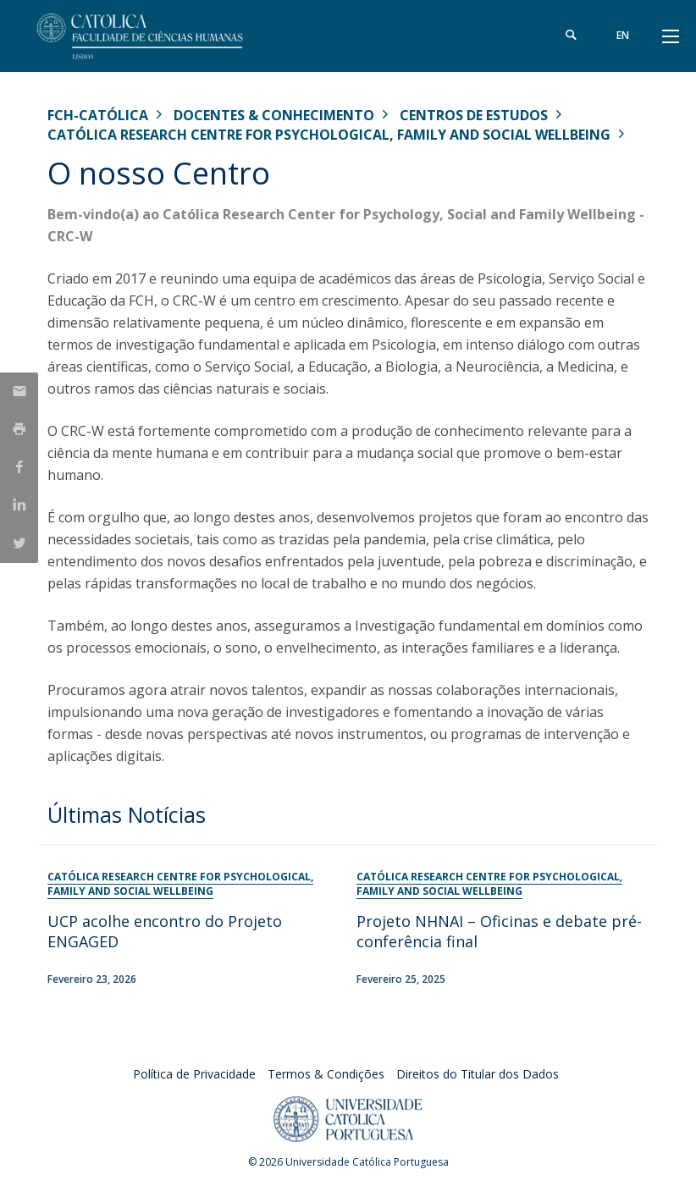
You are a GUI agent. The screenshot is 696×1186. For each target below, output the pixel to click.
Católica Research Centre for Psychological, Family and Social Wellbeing (328, 134)
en (622, 35)
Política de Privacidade (194, 1074)
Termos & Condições (326, 1074)
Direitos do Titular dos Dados (477, 1074)
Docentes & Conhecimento (274, 115)
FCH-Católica (97, 115)
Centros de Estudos (474, 115)
